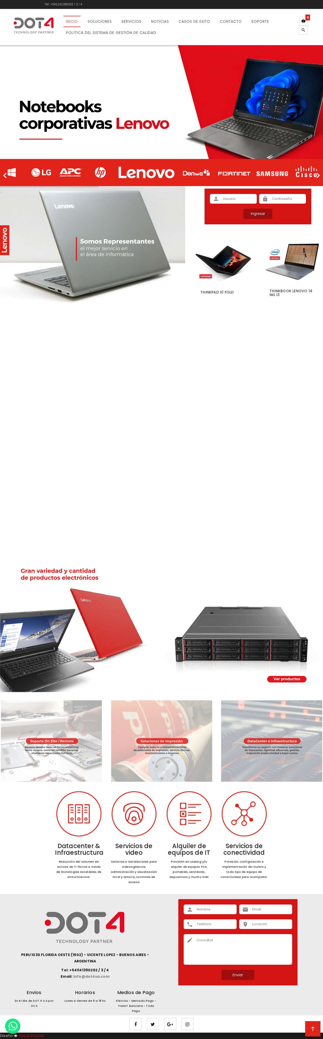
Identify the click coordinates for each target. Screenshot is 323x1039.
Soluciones (100, 21)
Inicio (72, 21)
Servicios (131, 21)
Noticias (160, 21)
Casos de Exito (194, 21)
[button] (5, 172)
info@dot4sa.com (91, 976)
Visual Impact (31, 1035)
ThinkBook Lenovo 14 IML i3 (291, 292)
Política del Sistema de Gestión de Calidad (111, 32)
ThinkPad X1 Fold (217, 292)
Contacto (231, 21)
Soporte (260, 21)
